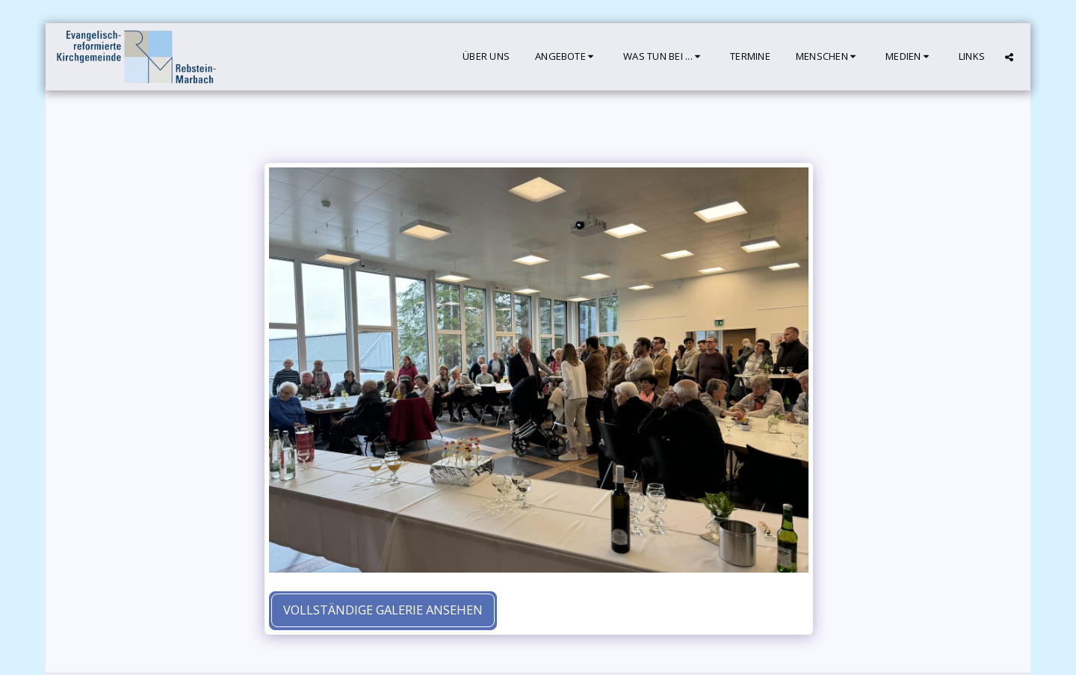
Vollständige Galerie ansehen (383, 609)
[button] (566, 56)
